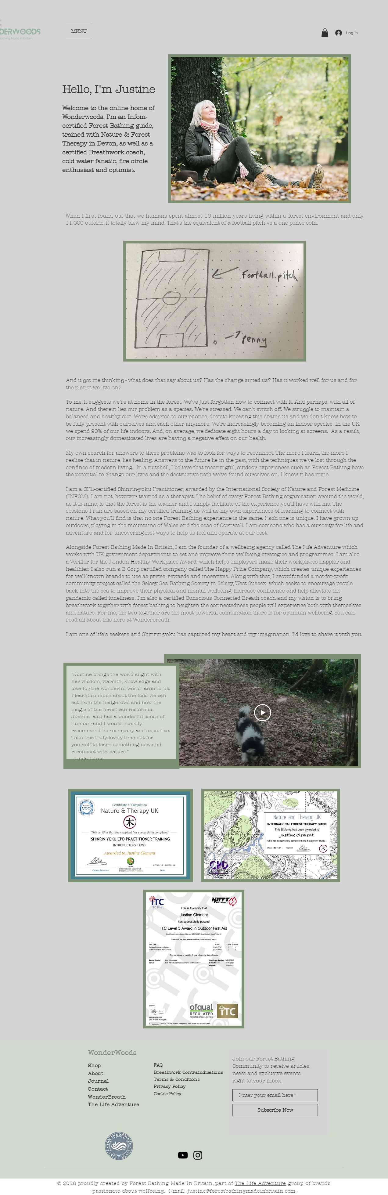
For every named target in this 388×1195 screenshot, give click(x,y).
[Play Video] (262, 712)
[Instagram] (198, 1155)
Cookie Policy (167, 1093)
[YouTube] (183, 1155)
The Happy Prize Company (238, 569)
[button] (325, 32)
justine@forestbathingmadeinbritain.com (242, 1191)
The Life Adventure (316, 547)
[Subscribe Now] (275, 1110)
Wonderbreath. (152, 620)
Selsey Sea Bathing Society (176, 583)
